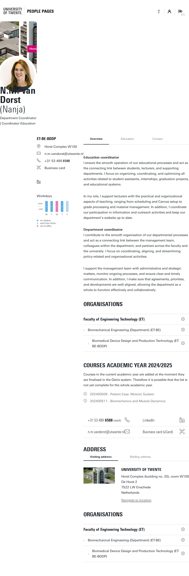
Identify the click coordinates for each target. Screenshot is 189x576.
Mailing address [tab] (140, 456)
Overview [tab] (96, 138)
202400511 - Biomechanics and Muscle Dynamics (127, 401)
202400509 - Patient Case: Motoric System (122, 394)
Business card (55, 168)
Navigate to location (136, 500)
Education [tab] (127, 138)
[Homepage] (40, 11)
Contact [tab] (157, 138)
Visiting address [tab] (101, 456)
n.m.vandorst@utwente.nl (64, 154)
